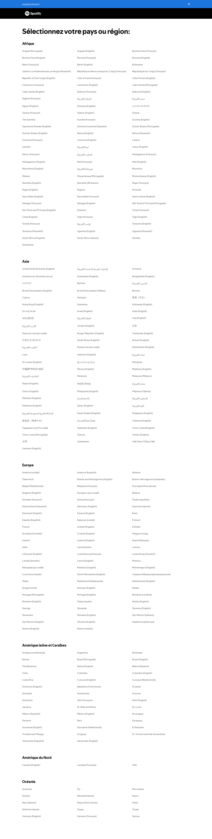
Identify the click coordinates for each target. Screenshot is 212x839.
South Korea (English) (88, 340)
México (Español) (31, 713)
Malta (25, 581)
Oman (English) (30, 391)
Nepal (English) (30, 383)
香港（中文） (139, 297)
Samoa (136, 816)
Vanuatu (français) (87, 816)
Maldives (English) (141, 369)
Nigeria (81, 189)
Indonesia (82, 304)
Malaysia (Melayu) (142, 376)
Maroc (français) (30, 154)
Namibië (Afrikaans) (87, 182)
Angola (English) (85, 51)
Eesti (134, 513)
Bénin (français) (30, 64)
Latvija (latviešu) (31, 560)
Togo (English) (139, 216)
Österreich (28, 479)
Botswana (137, 64)
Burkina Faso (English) (33, 57)
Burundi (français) (86, 57)
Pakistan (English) (31, 398)
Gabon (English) (85, 112)
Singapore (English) (142, 413)
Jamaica (26, 707)
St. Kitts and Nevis (86, 707)
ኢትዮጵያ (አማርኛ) (140, 106)
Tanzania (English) (141, 223)
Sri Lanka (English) (32, 362)
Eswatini (81, 210)
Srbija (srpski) (84, 601)
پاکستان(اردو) (83, 398)
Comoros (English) (86, 140)
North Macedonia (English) (91, 574)
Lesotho (26, 146)
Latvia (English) (85, 560)
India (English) (139, 311)
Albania (136, 472)
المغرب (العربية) (84, 154)
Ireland (26, 540)
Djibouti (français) (86, 91)
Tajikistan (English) (87, 427)
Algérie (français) (31, 98)
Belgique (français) (87, 486)
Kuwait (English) (140, 340)
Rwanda (136, 189)
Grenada (27, 693)
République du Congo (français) (149, 71)
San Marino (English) (33, 621)
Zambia (136, 238)
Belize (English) (85, 666)
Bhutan (136, 290)
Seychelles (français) (88, 196)
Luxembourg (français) (89, 553)
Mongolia (137, 362)
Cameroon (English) (87, 84)
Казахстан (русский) (88, 347)
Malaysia (82, 376)
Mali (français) (84, 161)
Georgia (81, 297)
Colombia (82, 673)
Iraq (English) (139, 318)
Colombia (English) (142, 673)
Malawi (26, 176)
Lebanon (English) (86, 354)
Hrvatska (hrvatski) (32, 533)
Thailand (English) (141, 420)
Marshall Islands (85, 795)
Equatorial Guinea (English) (36, 126)
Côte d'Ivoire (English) (143, 78)
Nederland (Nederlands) (90, 581)
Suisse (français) (85, 499)
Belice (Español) (140, 666)
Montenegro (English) (143, 567)
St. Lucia (136, 707)
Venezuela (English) (87, 740)
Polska (135, 587)
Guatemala (83, 693)
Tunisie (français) (31, 223)
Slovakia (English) (86, 615)
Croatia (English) (86, 533)
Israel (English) (84, 311)
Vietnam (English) (31, 448)
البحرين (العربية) (139, 283)
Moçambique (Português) (90, 176)
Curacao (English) (86, 679)
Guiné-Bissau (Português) (145, 126)
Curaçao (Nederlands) (144, 679)
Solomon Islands (30, 809)
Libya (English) (140, 146)
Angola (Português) (32, 51)
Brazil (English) (140, 659)
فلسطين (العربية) (140, 398)
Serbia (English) (140, 601)
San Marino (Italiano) (143, 615)
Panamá (26, 720)
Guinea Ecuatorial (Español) (91, 126)
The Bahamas (29, 666)
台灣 (24, 441)
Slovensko (27, 615)
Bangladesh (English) (143, 276)
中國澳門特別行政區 (32, 369)
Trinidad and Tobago (33, 734)
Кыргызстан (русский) (34, 333)
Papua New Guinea (87, 802)
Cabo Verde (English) (33, 91)
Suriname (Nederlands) (89, 727)
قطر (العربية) (138, 405)
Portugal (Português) (33, 594)
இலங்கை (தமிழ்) (86, 362)
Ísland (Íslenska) (140, 540)
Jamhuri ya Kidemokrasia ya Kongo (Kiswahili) (46, 71)
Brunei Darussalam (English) (37, 290)
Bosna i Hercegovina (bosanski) (148, 479)
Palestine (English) (32, 405)
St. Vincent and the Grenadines (148, 734)
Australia (27, 789)
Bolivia (25, 659)
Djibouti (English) (141, 91)
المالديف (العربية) (30, 376)
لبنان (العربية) (138, 354)
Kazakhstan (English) (143, 347)
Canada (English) (31, 765)
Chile (25, 673)
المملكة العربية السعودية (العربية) (37, 413)
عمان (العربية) (138, 383)
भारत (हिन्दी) (28, 318)
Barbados (137, 652)
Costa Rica (27, 679)
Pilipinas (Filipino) (141, 391)
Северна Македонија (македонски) (151, 574)
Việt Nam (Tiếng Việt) (143, 441)
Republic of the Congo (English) (38, 78)
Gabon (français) (31, 112)
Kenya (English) (85, 133)
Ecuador (136, 686)
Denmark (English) (32, 513)
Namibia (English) (31, 182)
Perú (79, 720)
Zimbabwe (28, 244)
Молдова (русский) (32, 567)
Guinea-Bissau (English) (34, 133)
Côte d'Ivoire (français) (89, 78)
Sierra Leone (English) (143, 196)
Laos (24, 354)
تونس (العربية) (84, 224)
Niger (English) (30, 189)
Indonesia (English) (142, 304)
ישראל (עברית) (29, 311)
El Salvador (138, 727)
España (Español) (31, 520)
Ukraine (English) (86, 621)
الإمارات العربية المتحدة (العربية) (92, 269)
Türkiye (81, 434)
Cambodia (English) (142, 333)
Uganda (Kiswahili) (142, 231)
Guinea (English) (141, 119)
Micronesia (138, 789)
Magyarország (140, 533)
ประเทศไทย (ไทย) (86, 420)
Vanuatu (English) (31, 816)
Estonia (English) (86, 513)
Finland (136, 520)
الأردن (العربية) (29, 326)
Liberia (136, 140)
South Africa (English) (33, 238)
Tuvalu (135, 809)
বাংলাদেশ (26, 283)
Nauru (135, 795)
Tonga (80, 809)
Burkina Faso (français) (144, 51)
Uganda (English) (86, 231)
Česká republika (141, 499)
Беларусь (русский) (88, 492)
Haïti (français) (85, 700)
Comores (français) (32, 140)
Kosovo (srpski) (85, 628)
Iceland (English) (86, 540)
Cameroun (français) (33, 84)
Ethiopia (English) (86, 106)
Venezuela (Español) (33, 740)
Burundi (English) (141, 57)
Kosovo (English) (30, 628)
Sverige (26, 608)
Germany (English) (87, 506)
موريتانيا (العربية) (85, 168)
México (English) (85, 713)
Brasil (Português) (86, 659)
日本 (134, 325)
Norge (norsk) (29, 587)
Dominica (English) (32, 686)
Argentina (82, 652)
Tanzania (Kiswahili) (32, 231)
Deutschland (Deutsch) (34, 506)
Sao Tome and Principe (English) (39, 210)
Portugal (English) (86, 594)
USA (134, 765)
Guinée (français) (86, 119)
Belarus (136, 492)
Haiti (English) (139, 700)
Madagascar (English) (33, 161)
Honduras (27, 700)
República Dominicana (89, 686)
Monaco (136, 560)
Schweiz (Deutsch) (32, 499)
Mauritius (137, 168)
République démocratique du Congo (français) (101, 71)
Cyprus (26, 297)
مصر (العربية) (138, 98)
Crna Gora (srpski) (32, 574)
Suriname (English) (32, 727)
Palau (135, 802)
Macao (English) (85, 369)
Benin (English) (85, 64)
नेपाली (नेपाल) (84, 383)
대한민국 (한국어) (31, 340)
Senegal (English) (86, 203)
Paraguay (137, 720)
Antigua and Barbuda (33, 652)
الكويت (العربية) (29, 347)
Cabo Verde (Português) (145, 84)
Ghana (135, 112)
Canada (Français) (86, 765)
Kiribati (26, 795)
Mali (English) (139, 161)
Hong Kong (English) (32, 304)
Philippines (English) (87, 391)
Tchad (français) (140, 210)
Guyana (136, 693)
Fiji (78, 789)
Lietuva (136, 547)
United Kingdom (86, 526)
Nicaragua (137, 713)
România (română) (142, 594)
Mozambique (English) (144, 176)
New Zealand (29, 802)
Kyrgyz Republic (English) (90, 333)
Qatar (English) (85, 405)
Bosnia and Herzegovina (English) (94, 479)
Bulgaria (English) (31, 492)
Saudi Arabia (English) (88, 413)
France (25, 526)
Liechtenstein (84, 547)
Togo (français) (85, 216)
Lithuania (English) (32, 553)
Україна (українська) (143, 621)
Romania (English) (31, 601)
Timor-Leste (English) (143, 427)
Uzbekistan (83, 441)
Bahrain (81, 283)
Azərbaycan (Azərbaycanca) (37, 276)
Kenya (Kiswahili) (141, 133)
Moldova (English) (86, 567)
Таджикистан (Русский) (35, 427)
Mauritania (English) (32, 168)
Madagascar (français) (144, 154)
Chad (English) (30, 216)
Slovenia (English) (141, 608)
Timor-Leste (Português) (35, 434)
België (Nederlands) (32, 486)
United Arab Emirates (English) (38, 268)
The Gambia (28, 119)
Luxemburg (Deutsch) (31, 4)
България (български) (144, 486)
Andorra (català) (30, 472)
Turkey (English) (140, 434)
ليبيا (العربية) (83, 147)
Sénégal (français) (31, 203)
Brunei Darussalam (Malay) (91, 290)
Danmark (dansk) (141, 506)
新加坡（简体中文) (32, 420)
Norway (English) (86, 587)
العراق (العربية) (84, 318)
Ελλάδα (136, 526)
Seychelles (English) (32, 196)
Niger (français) (140, 182)
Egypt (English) (30, 106)
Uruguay (81, 734)
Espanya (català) (86, 520)
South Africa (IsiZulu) (88, 238)
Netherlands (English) (143, 581)
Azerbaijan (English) (87, 276)
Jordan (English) (85, 325)
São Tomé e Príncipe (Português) (149, 203)
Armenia (136, 268)
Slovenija (82, 608)
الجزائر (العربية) (84, 98)
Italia (25, 547)
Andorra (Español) (86, 472)
